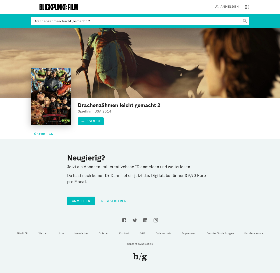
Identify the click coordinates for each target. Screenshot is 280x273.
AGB (142, 233)
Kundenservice (253, 233)
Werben (43, 233)
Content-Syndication (140, 243)
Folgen (91, 121)
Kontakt (124, 233)
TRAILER (22, 233)
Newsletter (81, 233)
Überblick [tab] (43, 134)
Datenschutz (163, 233)
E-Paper (104, 233)
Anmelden (227, 7)
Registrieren (114, 201)
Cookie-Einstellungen (220, 233)
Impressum (189, 233)
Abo (61, 233)
